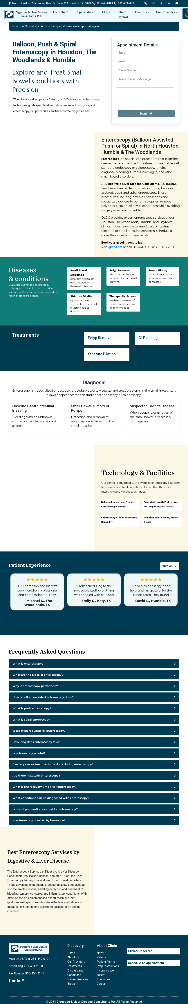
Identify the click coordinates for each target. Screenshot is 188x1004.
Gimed (16, 26)
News (100, 953)
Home (71, 953)
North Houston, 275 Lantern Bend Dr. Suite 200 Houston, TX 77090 (50, 3)
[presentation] (145, 96)
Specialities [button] (85, 12)
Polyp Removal (100, 338)
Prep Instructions (108, 966)
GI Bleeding (148, 338)
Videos (101, 957)
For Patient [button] (60, 12)
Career (101, 983)
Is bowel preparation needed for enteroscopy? (45, 809)
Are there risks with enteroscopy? (36, 775)
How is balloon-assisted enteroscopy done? (43, 697)
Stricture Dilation (102, 354)
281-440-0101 (102, 3)
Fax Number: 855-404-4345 (26, 973)
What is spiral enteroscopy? (32, 719)
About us (73, 957)
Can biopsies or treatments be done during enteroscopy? (52, 764)
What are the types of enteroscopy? (37, 674)
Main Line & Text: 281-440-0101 (29, 959)
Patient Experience (29, 565)
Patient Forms (106, 961)
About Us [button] (140, 12)
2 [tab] (92, 615)
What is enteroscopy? (27, 663)
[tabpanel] (37, 592)
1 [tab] (86, 615)
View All (169, 566)
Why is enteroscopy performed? (35, 686)
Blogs (106, 12)
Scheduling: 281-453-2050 (26, 966)
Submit (146, 113)
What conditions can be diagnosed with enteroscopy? (50, 798)
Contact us (103, 979)
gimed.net (115, 247)
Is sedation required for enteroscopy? (39, 730)
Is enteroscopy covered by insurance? (39, 820)
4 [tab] (103, 615)
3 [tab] (98, 615)
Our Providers (76, 961)
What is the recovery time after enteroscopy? (44, 786)
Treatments (74, 966)
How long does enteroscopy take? (36, 742)
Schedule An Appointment (146, 963)
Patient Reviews (122, 14)
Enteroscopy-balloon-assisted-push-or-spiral (72, 26)
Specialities (34, 26)
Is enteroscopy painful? (28, 753)
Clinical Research (140, 951)
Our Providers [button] (165, 12)
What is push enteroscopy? (31, 708)
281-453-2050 (124, 3)
